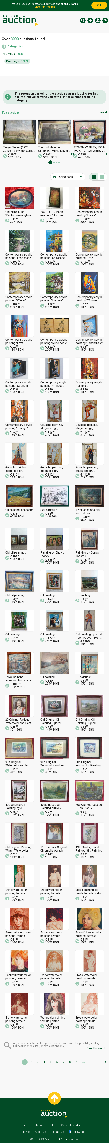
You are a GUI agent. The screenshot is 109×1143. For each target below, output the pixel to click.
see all (103, 112)
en (105, 20)
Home (24, 1125)
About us (40, 1131)
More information (45, 6)
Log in (98, 20)
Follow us (77, 1131)
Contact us (57, 1131)
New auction (90, 20)
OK (99, 5)
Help (54, 1125)
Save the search (96, 1048)
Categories (15, 46)
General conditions (72, 1125)
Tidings (26, 1131)
